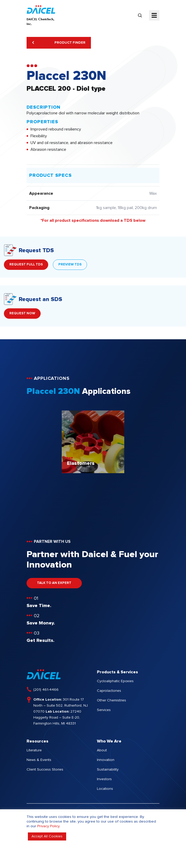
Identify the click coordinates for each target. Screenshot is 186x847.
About (102, 750)
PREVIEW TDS (70, 264)
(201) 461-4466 (46, 690)
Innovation (105, 760)
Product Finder (58, 42)
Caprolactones (109, 691)
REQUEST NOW (22, 313)
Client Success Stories (45, 769)
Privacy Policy (48, 826)
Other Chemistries (111, 700)
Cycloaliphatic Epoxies (115, 681)
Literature (34, 750)
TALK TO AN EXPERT (54, 583)
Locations (105, 789)
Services (104, 710)
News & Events (39, 760)
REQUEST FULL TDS (26, 264)
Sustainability (108, 769)
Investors (104, 779)
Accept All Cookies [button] (47, 836)
